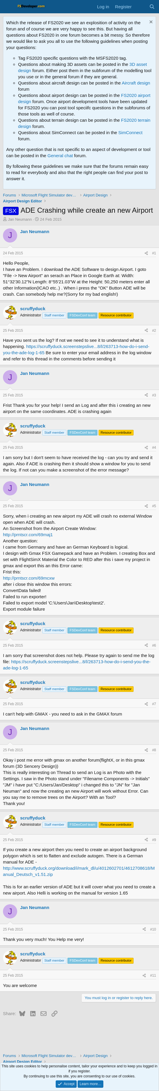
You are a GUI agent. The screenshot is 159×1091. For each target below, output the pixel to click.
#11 (153, 975)
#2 (154, 331)
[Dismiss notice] (150, 22)
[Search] (152, 6)
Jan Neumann (20, 219)
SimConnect (130, 132)
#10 (153, 929)
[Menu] (8, 7)
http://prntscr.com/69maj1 (28, 534)
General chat (60, 155)
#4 (154, 447)
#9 (154, 840)
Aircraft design (136, 82)
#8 (154, 750)
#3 (154, 395)
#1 (154, 253)
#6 (154, 645)
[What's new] (140, 6)
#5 (154, 506)
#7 (154, 704)
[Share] (146, 253)
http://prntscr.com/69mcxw (28, 578)
